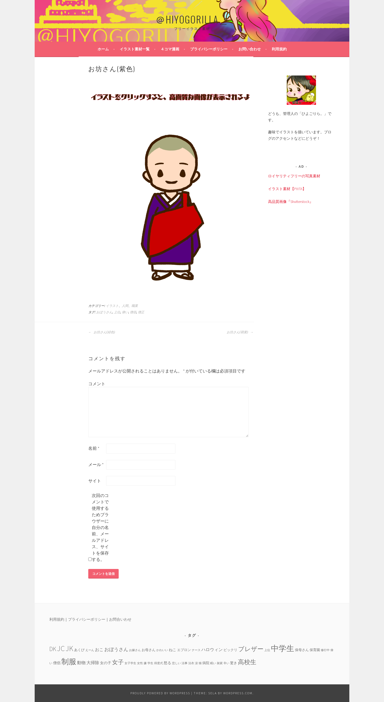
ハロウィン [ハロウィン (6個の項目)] (212, 649)
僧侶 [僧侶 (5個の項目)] (57, 662)
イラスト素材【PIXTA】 (287, 188)
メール (96, 464)
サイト (94, 480)
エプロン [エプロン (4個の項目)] (184, 650)
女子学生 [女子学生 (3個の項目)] (130, 663)
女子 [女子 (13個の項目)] (118, 662)
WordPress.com (238, 693)
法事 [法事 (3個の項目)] (184, 663)
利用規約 (279, 49)
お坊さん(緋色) (101, 332)
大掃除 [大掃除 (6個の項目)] (92, 662)
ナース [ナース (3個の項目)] (196, 650)
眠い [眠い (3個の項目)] (213, 663)
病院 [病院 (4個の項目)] (205, 663)
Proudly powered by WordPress (160, 693)
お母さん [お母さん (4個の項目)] (148, 650)
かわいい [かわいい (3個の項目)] (162, 650)
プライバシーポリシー (208, 49)
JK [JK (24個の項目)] (69, 648)
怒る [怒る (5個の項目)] (167, 662)
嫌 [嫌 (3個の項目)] (145, 663)
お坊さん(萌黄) (240, 332)
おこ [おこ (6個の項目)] (99, 649)
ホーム (103, 49)
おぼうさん (104, 312)
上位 (117, 312)
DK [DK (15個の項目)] (52, 649)
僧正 (141, 312)
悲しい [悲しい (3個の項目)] (176, 663)
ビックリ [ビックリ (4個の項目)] (230, 650)
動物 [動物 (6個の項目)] (81, 662)
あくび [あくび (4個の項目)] (79, 650)
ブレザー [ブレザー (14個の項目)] (250, 649)
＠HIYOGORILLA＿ (192, 19)
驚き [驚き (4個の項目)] (233, 663)
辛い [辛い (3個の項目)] (226, 663)
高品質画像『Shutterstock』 (290, 201)
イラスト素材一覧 (135, 49)
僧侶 (133, 312)
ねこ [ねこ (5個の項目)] (172, 649)
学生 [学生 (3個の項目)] (150, 663)
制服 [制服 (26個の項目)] (68, 661)
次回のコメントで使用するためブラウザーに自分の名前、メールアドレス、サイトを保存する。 (100, 527)
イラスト (112, 306)
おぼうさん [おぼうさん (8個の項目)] (116, 649)
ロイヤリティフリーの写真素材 (294, 176)
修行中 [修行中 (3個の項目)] (325, 650)
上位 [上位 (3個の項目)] (267, 650)
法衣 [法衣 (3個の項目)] (191, 663)
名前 (93, 448)
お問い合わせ (249, 49)
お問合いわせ (120, 619)
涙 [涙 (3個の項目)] (196, 663)
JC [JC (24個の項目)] (61, 648)
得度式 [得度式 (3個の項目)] (158, 663)
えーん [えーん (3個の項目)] (89, 650)
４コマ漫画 (170, 49)
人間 (125, 306)
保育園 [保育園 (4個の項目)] (315, 650)
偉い (125, 312)
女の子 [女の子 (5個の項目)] (105, 662)
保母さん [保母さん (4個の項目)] (302, 650)
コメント (96, 383)
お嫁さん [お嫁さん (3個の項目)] (135, 650)
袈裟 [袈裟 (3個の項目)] (220, 663)
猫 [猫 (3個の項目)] (200, 663)
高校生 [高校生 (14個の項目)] (247, 662)
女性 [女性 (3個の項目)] (140, 663)
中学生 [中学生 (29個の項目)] (282, 648)
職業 (134, 306)
